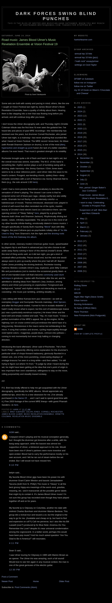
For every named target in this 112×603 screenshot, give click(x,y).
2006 (80, 271)
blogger (15, 302)
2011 (80, 249)
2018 (80, 137)
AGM (11, 432)
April (82, 223)
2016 (80, 145)
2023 (80, 116)
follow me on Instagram (85, 82)
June (82, 184)
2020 (80, 128)
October (84, 166)
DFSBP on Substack (84, 79)
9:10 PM (14, 465)
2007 (80, 267)
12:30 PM (14, 569)
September (85, 171)
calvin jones (33, 412)
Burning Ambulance (83, 304)
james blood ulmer (12, 414)
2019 (80, 133)
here (35, 182)
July (82, 179)
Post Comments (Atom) (26, 587)
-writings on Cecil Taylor (85, 65)
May (82, 218)
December (85, 158)
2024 (80, 111)
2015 (80, 150)
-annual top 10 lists (83, 53)
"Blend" (47, 227)
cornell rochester (52, 412)
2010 (80, 254)
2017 (80, 141)
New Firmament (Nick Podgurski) (90, 315)
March (83, 227)
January (84, 235)
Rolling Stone (80, 285)
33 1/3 (77, 289)
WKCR (77, 293)
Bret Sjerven (60, 302)
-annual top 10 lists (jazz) (86, 57)
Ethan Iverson (80, 300)
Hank (80, 329)
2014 (80, 154)
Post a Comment (10, 576)
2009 (80, 258)
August (83, 175)
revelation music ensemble (27, 416)
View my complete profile (88, 334)
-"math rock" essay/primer (86, 61)
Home (36, 581)
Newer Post (7, 581)
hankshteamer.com (83, 39)
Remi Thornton (81, 312)
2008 (80, 262)
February (84, 231)
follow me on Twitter (83, 86)
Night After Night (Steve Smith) (88, 297)
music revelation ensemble (39, 414)
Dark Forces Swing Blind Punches (56, 16)
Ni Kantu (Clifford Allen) (85, 308)
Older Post (64, 581)
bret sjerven (17, 412)
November (85, 162)
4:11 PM (14, 543)
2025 (80, 107)
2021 (80, 124)
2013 (80, 241)
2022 (80, 120)
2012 (80, 245)
